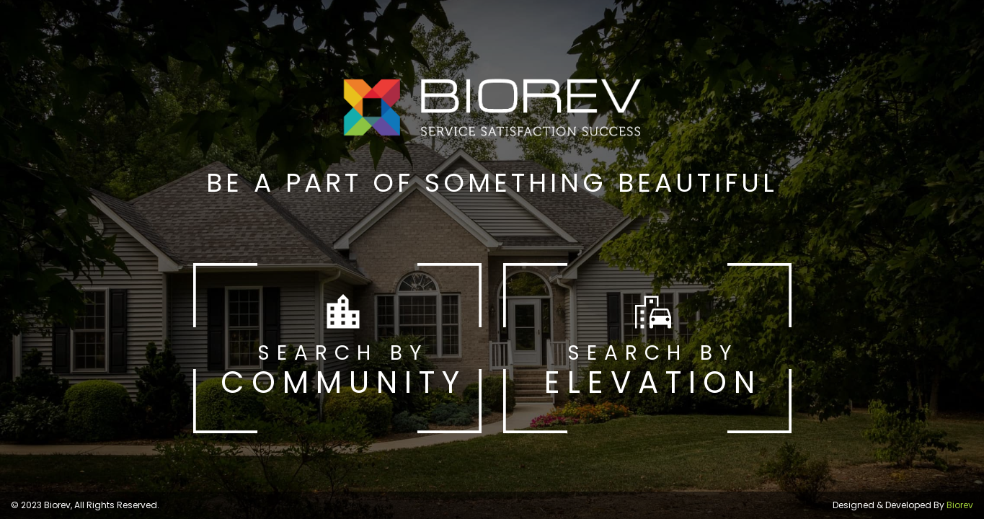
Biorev (960, 505)
